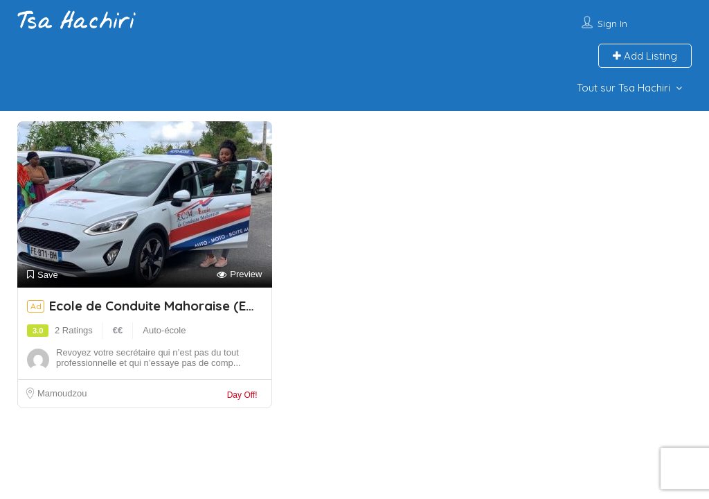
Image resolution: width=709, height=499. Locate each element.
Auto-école (164, 330)
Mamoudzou (62, 393)
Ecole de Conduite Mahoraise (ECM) (166, 305)
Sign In (612, 23)
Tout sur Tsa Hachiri (623, 87)
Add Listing (645, 55)
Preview (239, 274)
